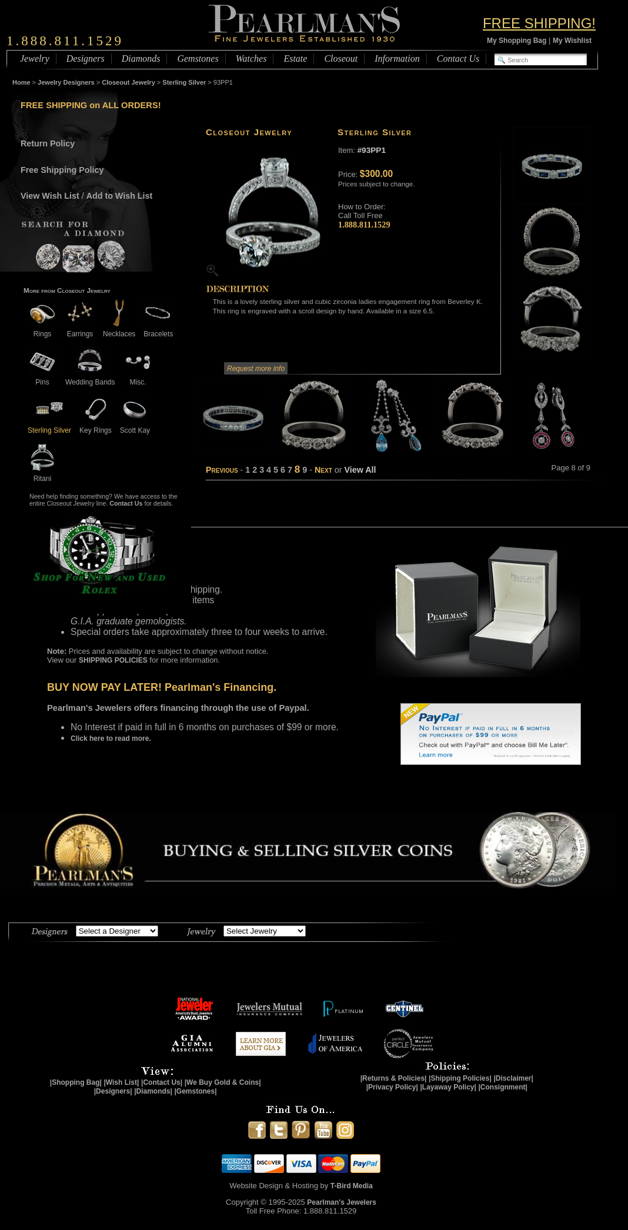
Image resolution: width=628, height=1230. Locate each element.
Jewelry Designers (66, 82)
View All (360, 469)
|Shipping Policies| (460, 1078)
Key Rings (95, 425)
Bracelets (158, 329)
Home (21, 82)
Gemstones (197, 58)
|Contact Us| (161, 1082)
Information (397, 58)
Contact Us (458, 58)
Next (323, 469)
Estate (295, 58)
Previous (222, 469)
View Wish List (50, 195)
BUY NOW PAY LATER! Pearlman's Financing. (161, 687)
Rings (42, 329)
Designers (85, 58)
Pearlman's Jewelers (341, 1202)
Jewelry (34, 58)
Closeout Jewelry (128, 82)
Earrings (80, 329)
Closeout (341, 58)
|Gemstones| (196, 1091)
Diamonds (141, 58)
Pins (42, 377)
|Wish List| (121, 1082)
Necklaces (119, 329)
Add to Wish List (119, 195)
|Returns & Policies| (393, 1078)
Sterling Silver (184, 82)
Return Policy (48, 143)
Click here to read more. (111, 738)
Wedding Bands (90, 377)
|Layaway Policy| (448, 1087)
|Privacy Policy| (392, 1087)
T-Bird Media (351, 1186)
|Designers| (113, 1091)
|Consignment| (503, 1087)
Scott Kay (135, 425)
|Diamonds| (153, 1091)
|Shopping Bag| (76, 1082)
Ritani (42, 474)
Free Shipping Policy (62, 170)
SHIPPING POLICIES (113, 660)
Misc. (138, 377)
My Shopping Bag (516, 40)
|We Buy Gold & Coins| (223, 1082)
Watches (251, 58)
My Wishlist (572, 40)
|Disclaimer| (513, 1078)
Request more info (256, 369)
